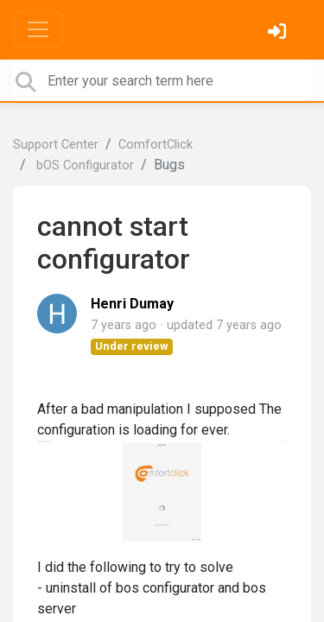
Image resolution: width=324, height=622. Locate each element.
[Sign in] (279, 33)
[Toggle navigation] (38, 29)
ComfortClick (155, 144)
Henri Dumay (132, 303)
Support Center (55, 144)
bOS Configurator (83, 165)
